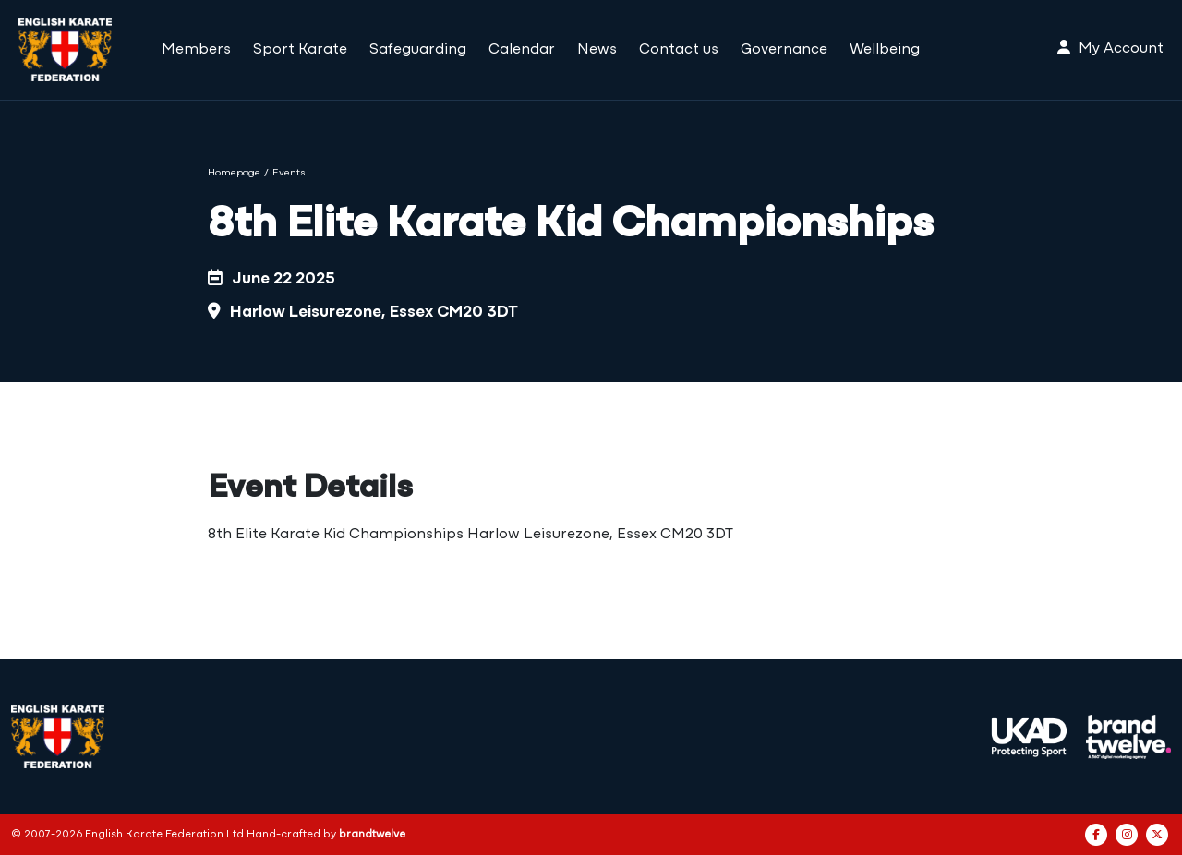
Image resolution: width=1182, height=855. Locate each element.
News (597, 49)
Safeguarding (417, 49)
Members (196, 49)
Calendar (521, 49)
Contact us (678, 49)
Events (289, 173)
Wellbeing (885, 49)
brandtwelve (372, 834)
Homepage (234, 173)
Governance (784, 49)
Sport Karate (300, 49)
